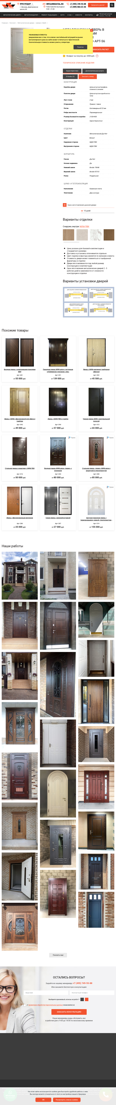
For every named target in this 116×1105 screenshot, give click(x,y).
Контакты (89, 15)
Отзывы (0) (70, 76)
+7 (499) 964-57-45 (78, 7)
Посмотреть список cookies (67, 1100)
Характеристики (72, 71)
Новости (78, 15)
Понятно (80, 47)
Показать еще (58, 955)
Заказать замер (88, 76)
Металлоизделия (31, 15)
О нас (69, 15)
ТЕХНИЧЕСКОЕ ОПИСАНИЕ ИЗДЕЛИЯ (78, 63)
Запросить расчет (98, 5)
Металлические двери (12, 15)
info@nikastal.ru (53, 4)
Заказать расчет (100, 49)
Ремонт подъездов (49, 15)
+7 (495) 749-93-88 (78, 4)
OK (43, 1100)
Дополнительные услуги (95, 71)
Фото (62, 15)
